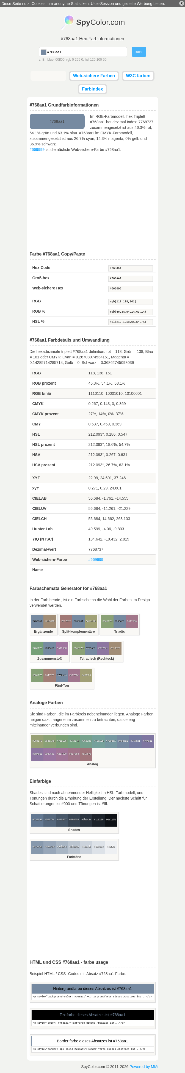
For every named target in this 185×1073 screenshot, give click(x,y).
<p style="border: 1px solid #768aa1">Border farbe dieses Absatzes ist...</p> (92, 1049)
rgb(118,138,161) (130, 302)
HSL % (38, 321)
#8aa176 (107, 621)
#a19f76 (86, 675)
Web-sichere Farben (94, 75)
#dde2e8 (98, 846)
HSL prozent (43, 444)
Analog (92, 764)
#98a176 (37, 740)
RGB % (38, 311)
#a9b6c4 (62, 846)
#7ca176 (62, 740)
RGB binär (41, 393)
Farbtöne (74, 857)
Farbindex (92, 89)
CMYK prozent (45, 414)
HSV (36, 454)
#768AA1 (130, 279)
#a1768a (132, 621)
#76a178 (37, 648)
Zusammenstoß (49, 659)
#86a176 (37, 675)
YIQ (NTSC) (42, 539)
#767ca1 (135, 740)
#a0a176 (91, 621)
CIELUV (39, 508)
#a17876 (66, 621)
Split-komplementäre (78, 631)
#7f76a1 (147, 740)
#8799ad (37, 846)
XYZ (36, 478)
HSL (36, 434)
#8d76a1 (103, 648)
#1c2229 (98, 819)
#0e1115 (111, 819)
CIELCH (39, 518)
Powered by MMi (143, 1066)
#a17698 (62, 753)
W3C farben (138, 75)
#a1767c (86, 753)
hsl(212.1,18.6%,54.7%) (130, 322)
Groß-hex (40, 278)
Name (37, 570)
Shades (74, 830)
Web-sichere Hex (47, 288)
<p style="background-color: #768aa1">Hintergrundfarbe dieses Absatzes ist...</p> (92, 997)
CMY (36, 424)
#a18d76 (49, 621)
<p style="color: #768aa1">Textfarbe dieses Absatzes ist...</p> (92, 1023)
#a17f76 (49, 675)
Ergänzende (43, 631)
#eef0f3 (111, 846)
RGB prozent (44, 383)
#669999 (37, 149)
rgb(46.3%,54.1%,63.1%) (130, 312)
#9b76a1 (49, 753)
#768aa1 (130, 268)
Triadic (119, 631)
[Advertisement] (93, 202)
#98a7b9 (49, 846)
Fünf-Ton (62, 686)
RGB (36, 301)
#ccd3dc (86, 846)
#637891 (37, 819)
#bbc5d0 (74, 846)
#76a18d (86, 740)
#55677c (49, 819)
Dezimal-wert (44, 549)
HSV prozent (43, 465)
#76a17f (74, 740)
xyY (35, 488)
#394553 (74, 819)
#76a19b (98, 740)
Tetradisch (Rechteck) (97, 659)
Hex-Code (41, 267)
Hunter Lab (42, 529)
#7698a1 (111, 740)
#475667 (62, 819)
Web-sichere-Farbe (49, 559)
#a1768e (74, 675)
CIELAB (39, 498)
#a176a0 (62, 648)
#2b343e (86, 819)
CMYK (38, 403)
